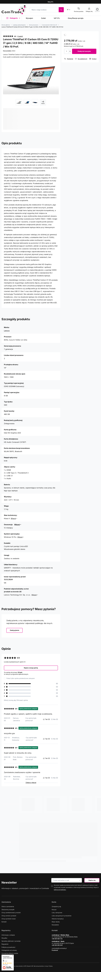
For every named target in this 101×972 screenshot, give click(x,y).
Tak (46, 719)
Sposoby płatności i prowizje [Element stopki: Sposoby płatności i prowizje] (11, 941)
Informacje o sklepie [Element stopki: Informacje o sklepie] (8, 935)
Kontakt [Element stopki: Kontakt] (4, 922)
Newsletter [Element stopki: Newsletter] (55, 925)
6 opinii (20, 36)
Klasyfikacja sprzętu (75, 18)
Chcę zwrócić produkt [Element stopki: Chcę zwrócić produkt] (9, 916)
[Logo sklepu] (14, 9)
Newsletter (9, 882)
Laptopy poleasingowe (19, 25)
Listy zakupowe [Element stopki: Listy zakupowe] (57, 912)
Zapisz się (91, 880)
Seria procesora (33, 25)
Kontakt (55, 930)
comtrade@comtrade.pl (59, 948)
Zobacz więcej (31, 783)
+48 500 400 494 (57, 945)
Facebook (55, 950)
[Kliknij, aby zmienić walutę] (69, 9)
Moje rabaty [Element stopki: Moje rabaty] (56, 922)
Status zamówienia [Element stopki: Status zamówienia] (8, 906)
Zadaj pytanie (14, 630)
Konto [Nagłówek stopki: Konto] (54, 902)
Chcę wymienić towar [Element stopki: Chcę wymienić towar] (9, 919)
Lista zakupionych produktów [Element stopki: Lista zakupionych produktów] (61, 916)
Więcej (13, 518)
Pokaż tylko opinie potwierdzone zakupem (20, 678)
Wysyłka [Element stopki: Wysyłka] (4, 938)
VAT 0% (57, 18)
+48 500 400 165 (57, 939)
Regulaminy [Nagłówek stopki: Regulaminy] (6, 930)
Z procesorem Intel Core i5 (49, 25)
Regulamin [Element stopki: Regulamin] (5, 944)
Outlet (43, 18)
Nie (54, 719)
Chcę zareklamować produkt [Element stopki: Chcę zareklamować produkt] (11, 912)
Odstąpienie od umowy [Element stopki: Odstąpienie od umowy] (9, 950)
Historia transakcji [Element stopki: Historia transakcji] (57, 919)
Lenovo (7, 331)
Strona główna (6, 25)
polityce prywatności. (60, 889)
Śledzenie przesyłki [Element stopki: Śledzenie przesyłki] (8, 909)
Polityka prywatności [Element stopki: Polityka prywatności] (8, 947)
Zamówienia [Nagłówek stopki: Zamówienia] (6, 902)
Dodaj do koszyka (84, 51)
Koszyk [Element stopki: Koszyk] (54, 909)
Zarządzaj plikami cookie (10, 953)
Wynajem (29, 18)
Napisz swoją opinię (31, 668)
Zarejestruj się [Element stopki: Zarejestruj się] (56, 906)
